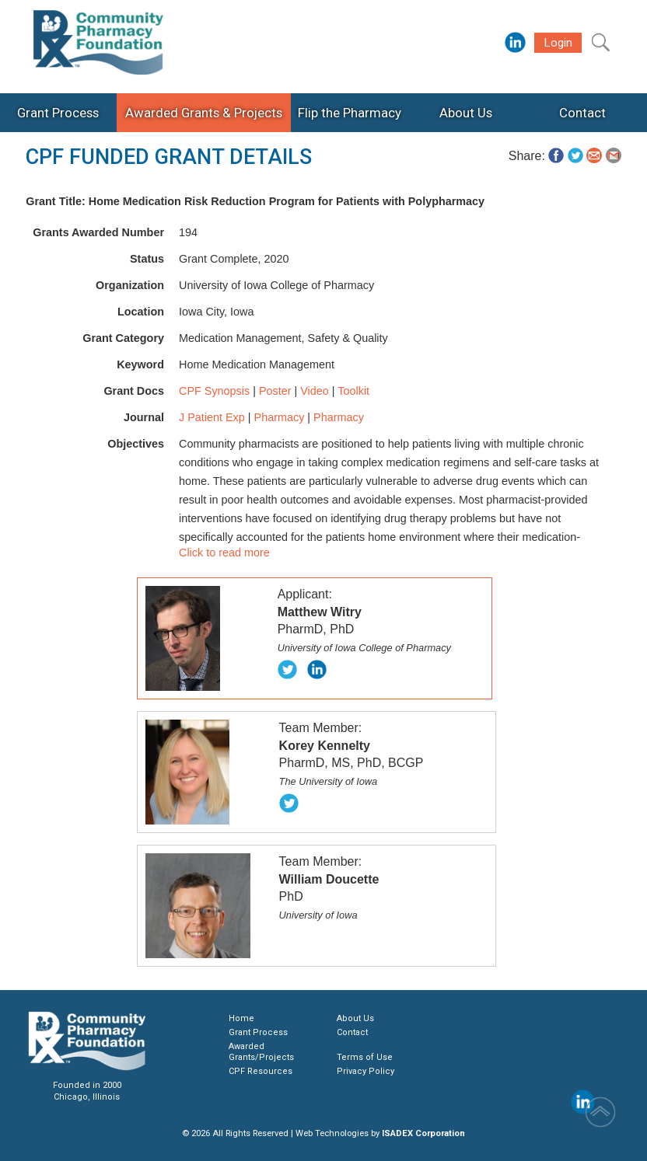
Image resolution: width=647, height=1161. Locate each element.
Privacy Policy (365, 1071)
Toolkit (353, 391)
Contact (352, 1032)
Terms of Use (365, 1057)
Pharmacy (279, 417)
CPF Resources (260, 1071)
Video (314, 391)
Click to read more (224, 552)
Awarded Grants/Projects (261, 1051)
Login (558, 43)
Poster (275, 391)
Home (241, 1018)
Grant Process (258, 1032)
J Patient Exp (212, 417)
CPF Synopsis (214, 391)
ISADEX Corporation (423, 1133)
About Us (355, 1018)
